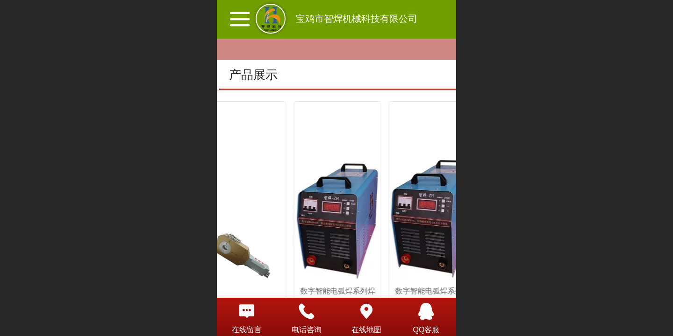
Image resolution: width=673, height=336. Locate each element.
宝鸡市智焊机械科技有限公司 (356, 19)
